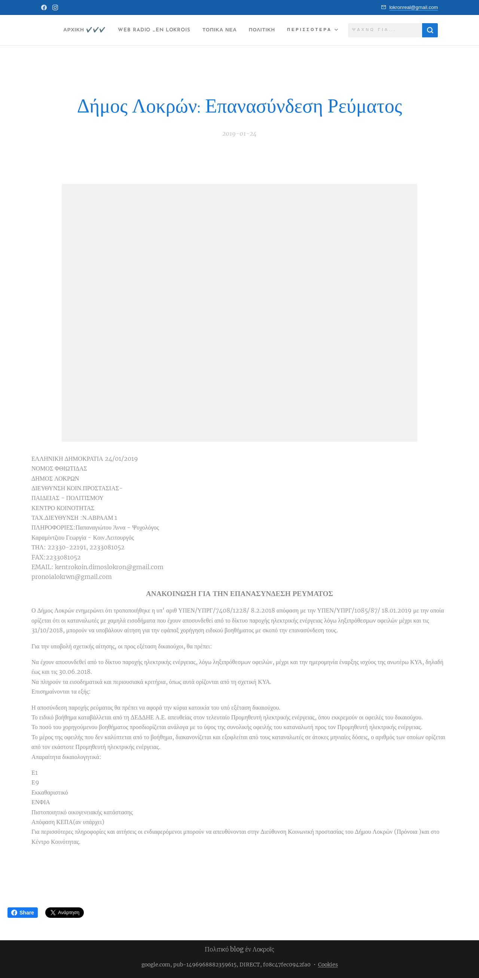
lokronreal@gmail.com (413, 7)
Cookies (328, 964)
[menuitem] (102, 30)
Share (22, 913)
